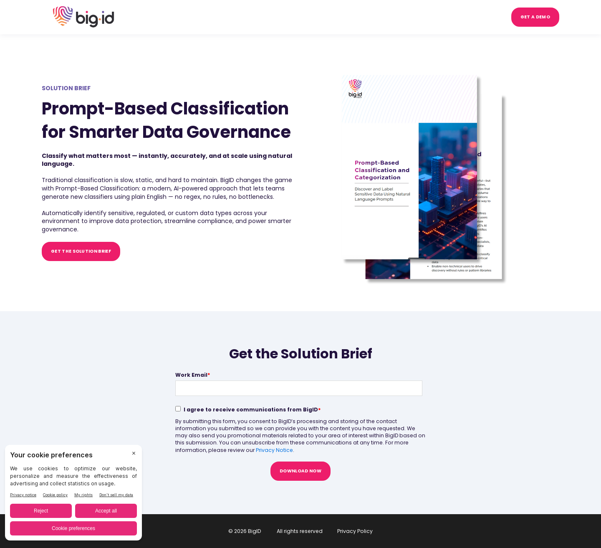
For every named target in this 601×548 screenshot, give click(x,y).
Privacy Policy (355, 531)
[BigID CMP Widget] (73, 494)
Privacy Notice (274, 450)
